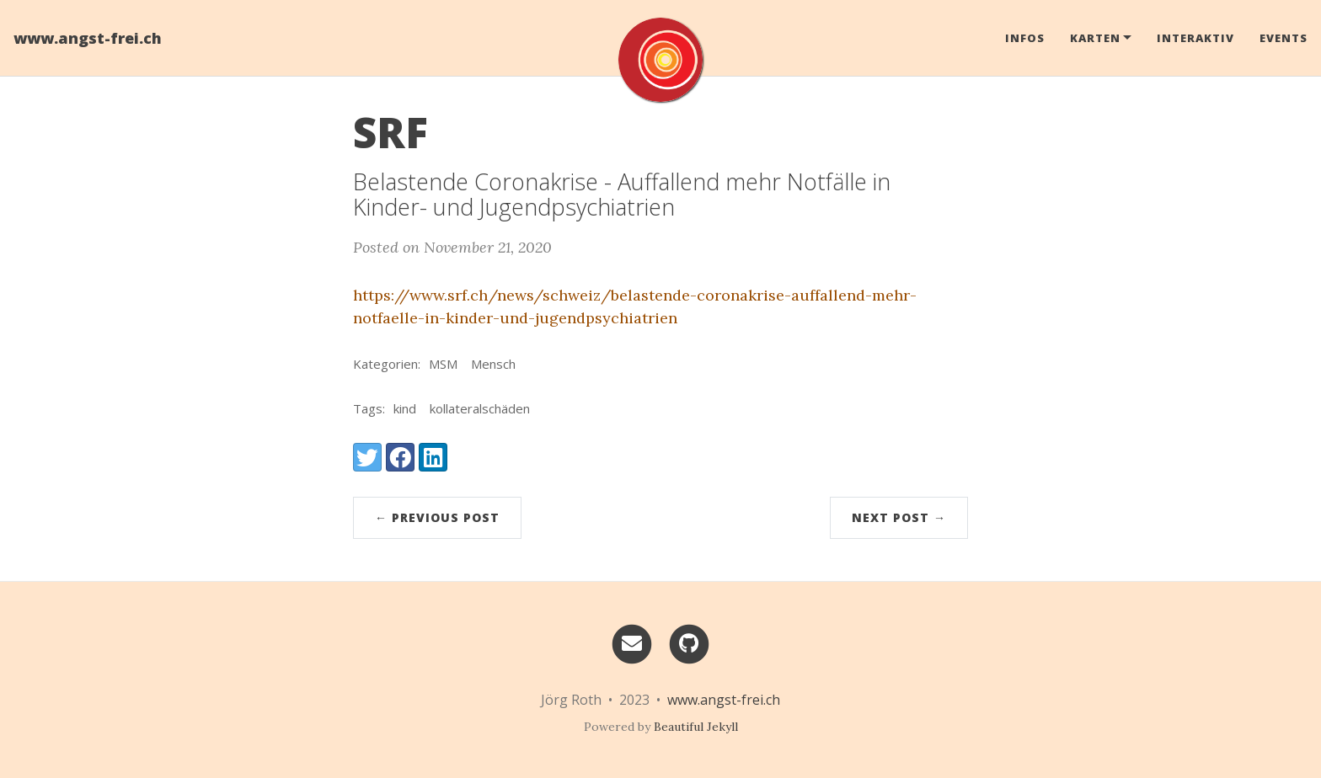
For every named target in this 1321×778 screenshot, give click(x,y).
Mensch (493, 363)
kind (404, 408)
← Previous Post (437, 517)
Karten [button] (1095, 37)
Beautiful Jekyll (696, 726)
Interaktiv (1195, 37)
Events (1283, 37)
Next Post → (899, 517)
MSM (443, 363)
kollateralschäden (480, 408)
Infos (1025, 37)
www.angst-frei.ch (87, 38)
